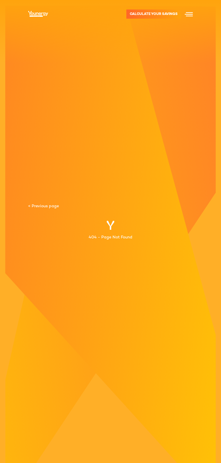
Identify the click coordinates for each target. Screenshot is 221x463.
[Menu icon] (189, 14)
